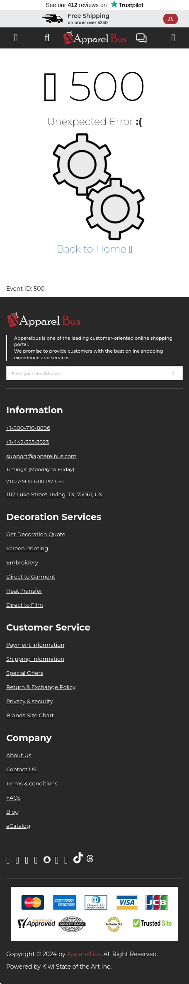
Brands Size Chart (30, 715)
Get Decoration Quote (35, 534)
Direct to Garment (30, 576)
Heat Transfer (24, 590)
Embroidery (22, 562)
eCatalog (18, 825)
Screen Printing (27, 548)
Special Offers (24, 673)
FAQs (13, 797)
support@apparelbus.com (41, 456)
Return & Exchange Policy (40, 687)
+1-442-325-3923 (27, 442)
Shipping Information (35, 658)
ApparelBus (84, 954)
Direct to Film (24, 604)
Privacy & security (29, 701)
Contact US (21, 769)
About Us (18, 755)
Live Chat (141, 38)
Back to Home (94, 249)
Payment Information (35, 644)
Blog (12, 811)
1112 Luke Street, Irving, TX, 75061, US (54, 494)
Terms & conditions (32, 783)
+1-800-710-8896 (28, 428)
